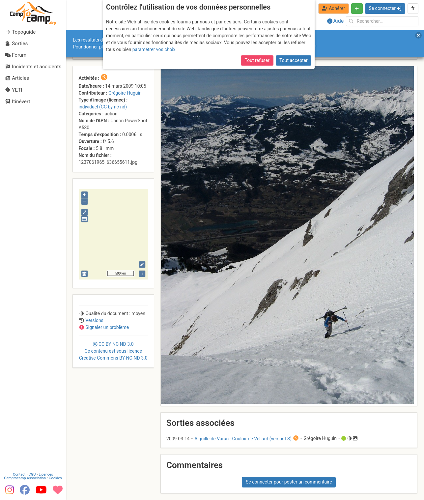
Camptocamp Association (25, 478)
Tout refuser (257, 60)
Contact (19, 474)
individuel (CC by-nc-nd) (103, 106)
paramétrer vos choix (154, 49)
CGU (32, 474)
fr (412, 8)
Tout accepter (293, 60)
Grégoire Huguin (125, 93)
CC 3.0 (113, 351)
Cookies (55, 478)
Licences (46, 474)
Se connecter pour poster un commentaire (289, 482)
